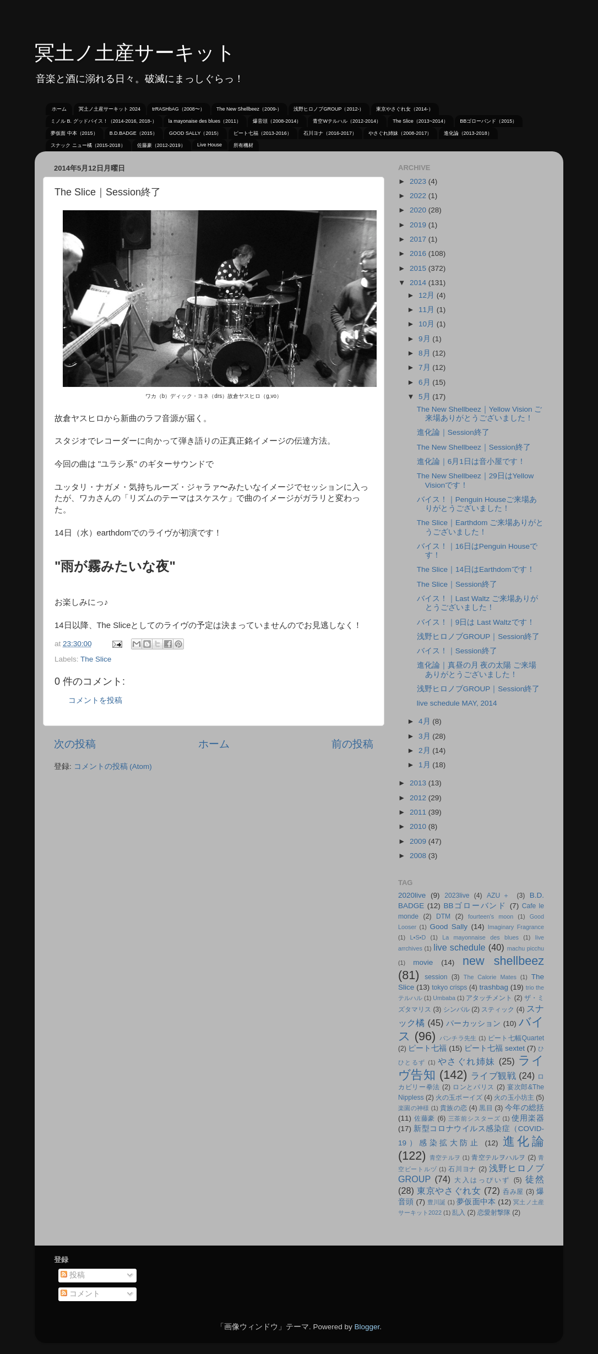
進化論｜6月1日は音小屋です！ (471, 461)
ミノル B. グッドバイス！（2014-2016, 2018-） (104, 121)
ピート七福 (427, 1048)
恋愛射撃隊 (493, 1212)
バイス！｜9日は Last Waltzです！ (476, 622)
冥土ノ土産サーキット (135, 52)
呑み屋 (513, 1191)
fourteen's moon (490, 916)
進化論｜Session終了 (453, 432)
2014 (419, 283)
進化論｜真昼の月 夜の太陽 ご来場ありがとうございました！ (477, 669)
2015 (419, 268)
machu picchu (525, 948)
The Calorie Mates (490, 977)
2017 (419, 239)
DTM (443, 916)
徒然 (535, 1179)
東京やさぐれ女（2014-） (404, 109)
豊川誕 (436, 1202)
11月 (427, 309)
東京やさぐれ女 (449, 1190)
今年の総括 (524, 1108)
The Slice (95, 659)
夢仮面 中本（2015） (74, 133)
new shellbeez (503, 961)
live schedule (459, 947)
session (436, 977)
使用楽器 (528, 1118)
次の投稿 (75, 744)
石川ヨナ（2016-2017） (330, 133)
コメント (80, 1294)
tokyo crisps (449, 987)
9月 (425, 339)
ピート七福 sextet (494, 1048)
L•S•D (418, 937)
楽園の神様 (413, 1108)
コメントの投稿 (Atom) (113, 766)
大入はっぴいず (482, 1180)
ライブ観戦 (493, 1075)
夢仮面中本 (476, 1202)
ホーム (59, 109)
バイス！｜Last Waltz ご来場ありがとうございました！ (477, 603)
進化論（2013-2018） (468, 133)
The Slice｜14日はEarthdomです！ (476, 569)
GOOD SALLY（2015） (195, 133)
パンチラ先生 (458, 1038)
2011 (419, 812)
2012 (419, 798)
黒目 (486, 1108)
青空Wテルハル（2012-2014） (347, 121)
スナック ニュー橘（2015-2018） (88, 145)
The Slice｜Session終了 (457, 584)
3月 (425, 736)
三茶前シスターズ (474, 1118)
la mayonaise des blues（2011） (204, 121)
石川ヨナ (462, 1169)
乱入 (458, 1212)
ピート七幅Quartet (516, 1038)
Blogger (366, 1327)
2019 (419, 225)
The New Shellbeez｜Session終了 (474, 447)
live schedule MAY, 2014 (457, 703)
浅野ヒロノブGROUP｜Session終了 (478, 636)
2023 (419, 181)
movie (423, 962)
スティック (497, 1009)
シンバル (456, 1009)
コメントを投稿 (95, 700)
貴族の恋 (453, 1108)
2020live (412, 895)
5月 (425, 396)
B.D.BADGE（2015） (133, 133)
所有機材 (243, 145)
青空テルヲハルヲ (498, 1157)
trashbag (493, 987)
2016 (419, 253)
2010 (419, 826)
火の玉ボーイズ (459, 1097)
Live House (209, 145)
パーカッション (473, 1023)
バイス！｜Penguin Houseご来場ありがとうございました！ (477, 503)
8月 (425, 353)
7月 (425, 367)
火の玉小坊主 (514, 1097)
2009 (419, 841)
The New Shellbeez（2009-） (249, 109)
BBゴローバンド (475, 906)
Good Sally (448, 926)
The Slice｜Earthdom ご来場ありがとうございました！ (480, 527)
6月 (425, 382)
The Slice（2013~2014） (420, 121)
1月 (425, 765)
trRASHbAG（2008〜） (178, 109)
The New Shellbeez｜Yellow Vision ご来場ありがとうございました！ (479, 413)
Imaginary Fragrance (516, 927)
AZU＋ (499, 895)
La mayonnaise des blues (480, 937)
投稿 (73, 1275)
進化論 (523, 1141)
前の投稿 (352, 744)
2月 (425, 750)
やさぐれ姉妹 (467, 1061)
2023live (456, 895)
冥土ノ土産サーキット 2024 (110, 109)
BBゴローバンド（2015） (488, 121)
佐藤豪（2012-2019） (161, 145)
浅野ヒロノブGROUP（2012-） (328, 109)
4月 (425, 721)
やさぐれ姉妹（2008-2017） (400, 133)
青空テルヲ (445, 1157)
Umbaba (444, 998)
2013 (419, 783)
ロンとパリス (473, 1087)
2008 (419, 855)
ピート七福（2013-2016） (262, 133)
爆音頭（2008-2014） (277, 121)
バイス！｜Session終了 (457, 651)
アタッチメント (489, 998)
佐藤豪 (425, 1118)
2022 (419, 196)
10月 (427, 324)
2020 (419, 210)
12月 (427, 295)
